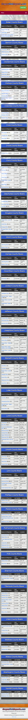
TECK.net (14, 716)
